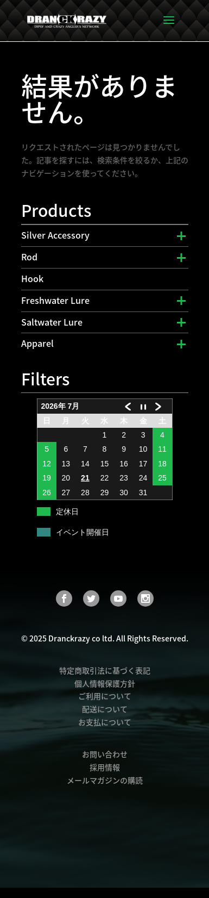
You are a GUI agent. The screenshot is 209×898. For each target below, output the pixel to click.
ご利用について (104, 695)
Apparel (37, 343)
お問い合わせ (105, 754)
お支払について (104, 721)
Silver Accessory (55, 234)
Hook (32, 278)
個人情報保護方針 (104, 683)
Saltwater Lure (52, 321)
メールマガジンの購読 (105, 780)
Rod (29, 256)
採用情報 (105, 767)
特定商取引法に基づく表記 (104, 670)
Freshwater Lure (55, 300)
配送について (105, 708)
